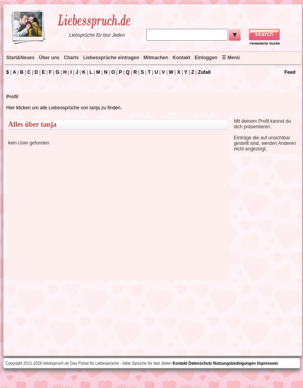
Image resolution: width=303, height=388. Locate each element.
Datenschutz (200, 363)
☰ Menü (231, 57)
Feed (290, 72)
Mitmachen (156, 57)
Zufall (204, 72)
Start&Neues (20, 57)
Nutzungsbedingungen (234, 363)
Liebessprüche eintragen (111, 57)
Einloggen (206, 57)
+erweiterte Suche (264, 43)
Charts (71, 57)
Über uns (49, 57)
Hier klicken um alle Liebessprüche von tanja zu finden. (64, 108)
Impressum (267, 363)
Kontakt (181, 57)
